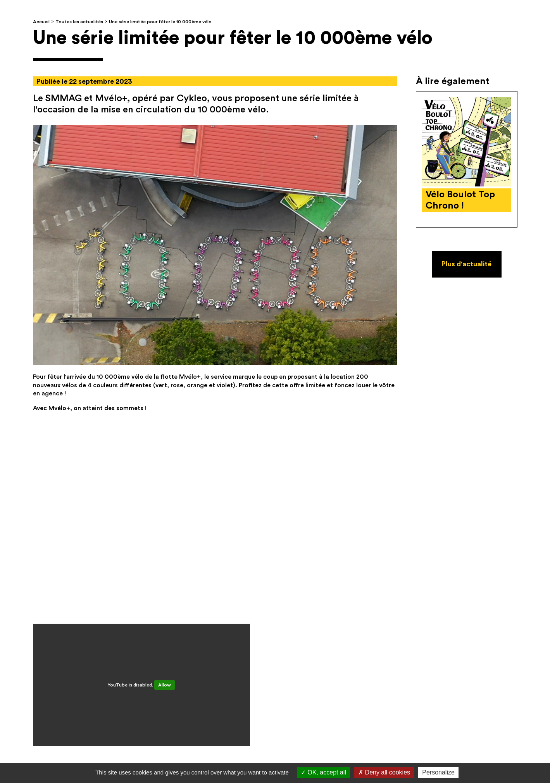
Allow (164, 685)
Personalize (438, 772)
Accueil (41, 21)
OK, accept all (323, 772)
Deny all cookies (384, 772)
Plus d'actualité (466, 263)
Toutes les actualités (79, 21)
